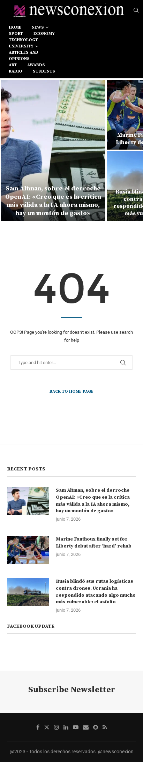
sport (16, 33)
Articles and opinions (23, 55)
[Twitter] (47, 727)
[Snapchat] (95, 727)
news (38, 27)
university (21, 46)
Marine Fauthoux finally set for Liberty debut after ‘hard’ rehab (93, 542)
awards (36, 65)
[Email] (86, 727)
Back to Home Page (71, 391)
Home (15, 27)
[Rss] (105, 727)
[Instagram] (56, 727)
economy (44, 33)
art (13, 65)
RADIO (15, 71)
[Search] (136, 10)
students (44, 71)
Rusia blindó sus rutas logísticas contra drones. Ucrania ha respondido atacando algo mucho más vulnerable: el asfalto (96, 591)
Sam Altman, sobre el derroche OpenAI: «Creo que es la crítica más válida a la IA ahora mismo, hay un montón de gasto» (53, 200)
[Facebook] (37, 727)
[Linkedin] (65, 727)
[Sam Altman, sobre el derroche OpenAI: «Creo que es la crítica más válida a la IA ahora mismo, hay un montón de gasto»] (53, 150)
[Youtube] (75, 727)
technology (23, 40)
